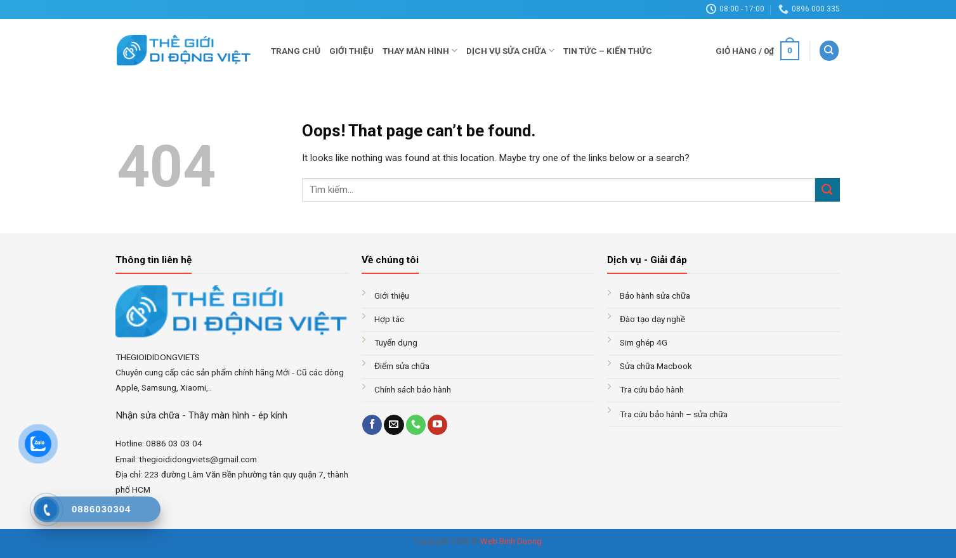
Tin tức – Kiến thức (607, 51)
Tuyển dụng (395, 342)
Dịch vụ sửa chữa (510, 50)
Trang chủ (295, 51)
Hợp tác (389, 319)
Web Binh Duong (511, 541)
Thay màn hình (420, 50)
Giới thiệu (351, 51)
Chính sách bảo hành (412, 389)
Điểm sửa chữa (401, 366)
